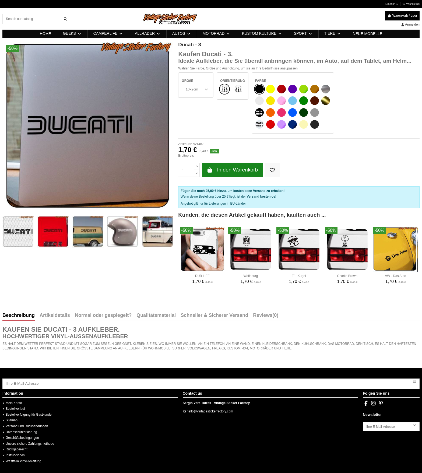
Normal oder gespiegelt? (103, 315)
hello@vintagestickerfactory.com (210, 410)
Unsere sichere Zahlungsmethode (30, 442)
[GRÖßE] (195, 89)
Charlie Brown (347, 276)
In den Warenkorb (232, 170)
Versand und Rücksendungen (27, 425)
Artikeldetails (55, 315)
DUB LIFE (202, 276)
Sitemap (11, 419)
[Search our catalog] (65, 19)
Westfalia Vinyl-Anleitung (23, 460)
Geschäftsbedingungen (22, 437)
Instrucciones (15, 454)
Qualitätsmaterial (156, 315)
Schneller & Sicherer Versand (214, 315)
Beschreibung (18, 315)
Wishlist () (411, 3)
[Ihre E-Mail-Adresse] (206, 383)
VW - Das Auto (395, 276)
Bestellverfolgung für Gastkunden (29, 413)
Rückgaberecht (16, 448)
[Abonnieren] (414, 381)
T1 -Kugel (299, 276)
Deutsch (392, 3)
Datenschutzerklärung (21, 431)
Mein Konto (14, 402)
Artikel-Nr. (185, 144)
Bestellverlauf (15, 407)
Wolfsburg (251, 276)
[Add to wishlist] (272, 170)
